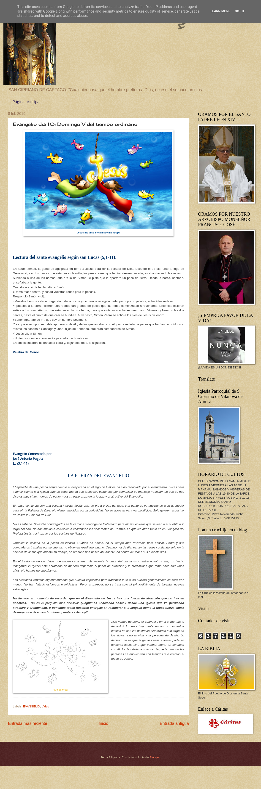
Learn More (220, 11)
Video (45, 706)
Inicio (103, 723)
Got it (240, 11)
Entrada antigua (174, 723)
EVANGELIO (31, 706)
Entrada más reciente (27, 723)
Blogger (155, 757)
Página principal (26, 101)
